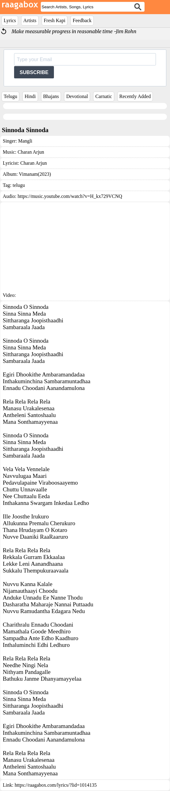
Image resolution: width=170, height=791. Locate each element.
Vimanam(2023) (35, 174)
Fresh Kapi (55, 20)
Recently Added (135, 96)
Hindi (30, 96)
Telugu (10, 96)
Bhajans (51, 96)
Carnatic (103, 96)
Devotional (77, 96)
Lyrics (10, 20)
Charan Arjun (30, 152)
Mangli (25, 141)
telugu (19, 185)
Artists (29, 20)
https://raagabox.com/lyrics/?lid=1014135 (56, 785)
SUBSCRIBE (34, 72)
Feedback (82, 20)
